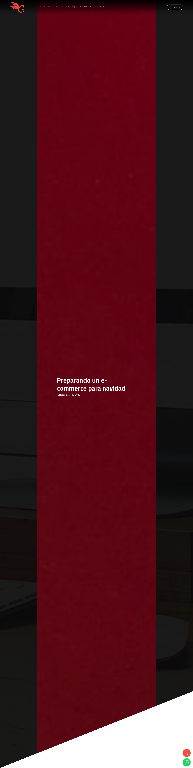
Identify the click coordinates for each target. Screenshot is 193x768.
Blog (92, 6)
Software (60, 6)
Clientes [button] (101, 6)
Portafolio (82, 6)
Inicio (32, 6)
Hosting (71, 6)
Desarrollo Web (45, 6)
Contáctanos (175, 7)
